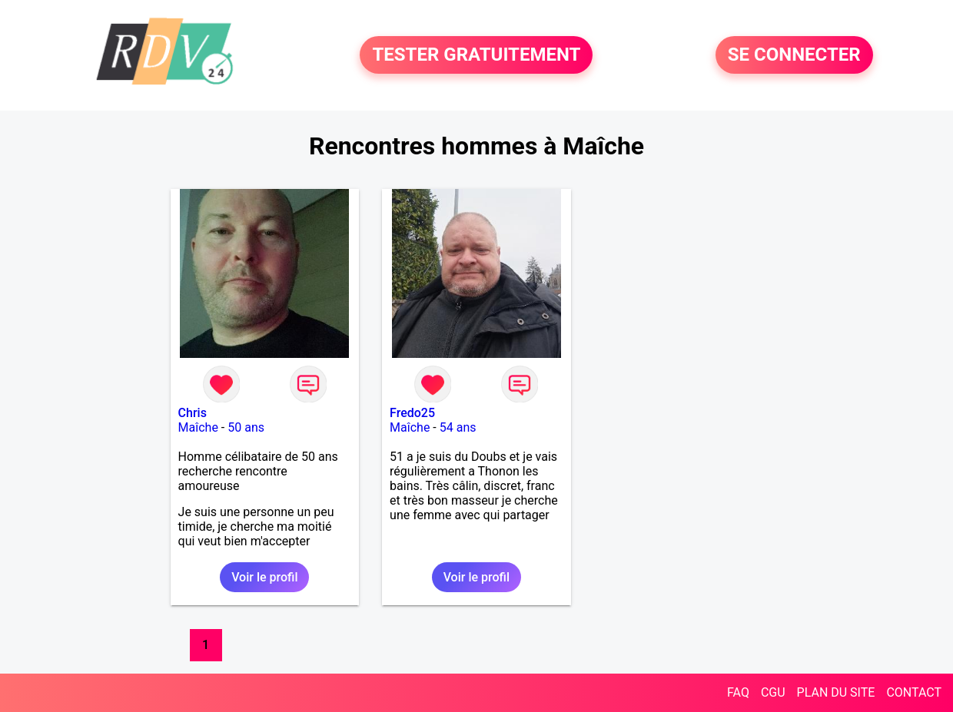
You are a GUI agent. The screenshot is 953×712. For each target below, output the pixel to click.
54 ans (458, 427)
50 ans (245, 427)
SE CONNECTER (794, 55)
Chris (192, 413)
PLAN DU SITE (836, 692)
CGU (773, 692)
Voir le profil (264, 577)
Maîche (198, 427)
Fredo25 (412, 413)
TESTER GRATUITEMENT (476, 55)
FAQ (738, 692)
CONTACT (913, 692)
